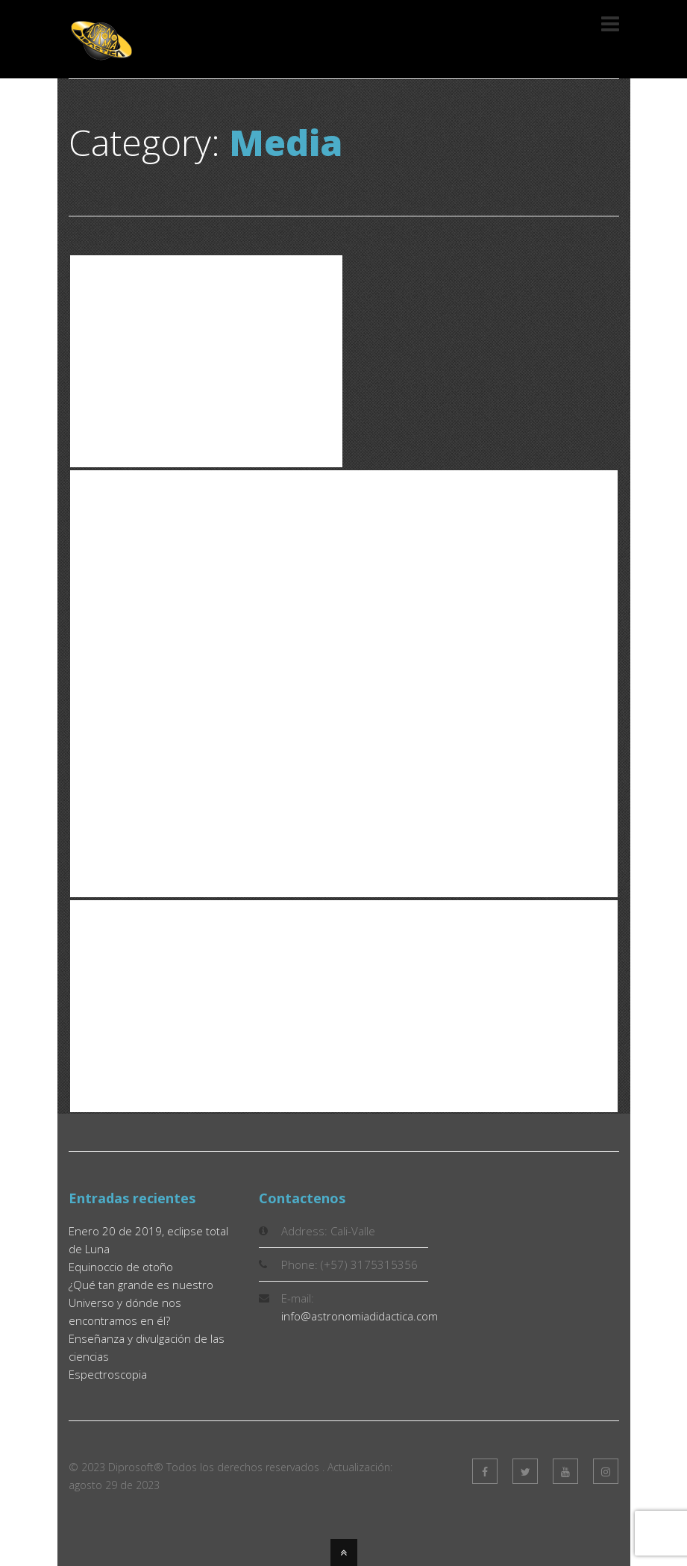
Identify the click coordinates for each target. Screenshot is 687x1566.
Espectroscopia (108, 1374)
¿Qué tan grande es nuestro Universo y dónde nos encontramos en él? (141, 1302)
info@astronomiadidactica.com (359, 1315)
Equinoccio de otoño (121, 1266)
